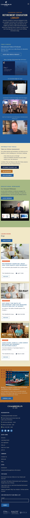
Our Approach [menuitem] (4, 443)
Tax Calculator (7, 171)
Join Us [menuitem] (3, 450)
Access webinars (7, 198)
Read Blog (5, 276)
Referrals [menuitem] (3, 459)
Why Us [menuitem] (3, 445)
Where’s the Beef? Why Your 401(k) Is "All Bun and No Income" (14, 490)
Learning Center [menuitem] (5, 440)
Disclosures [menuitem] (4, 468)
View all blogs (7, 240)
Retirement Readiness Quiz (10, 167)
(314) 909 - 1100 (10, 425)
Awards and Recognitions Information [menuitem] (10, 470)
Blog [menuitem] (2, 462)
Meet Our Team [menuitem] (5, 447)
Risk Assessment (7, 175)
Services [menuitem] (3, 438)
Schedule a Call (7, 398)
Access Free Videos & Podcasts (11, 54)
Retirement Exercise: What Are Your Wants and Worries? (13, 478)
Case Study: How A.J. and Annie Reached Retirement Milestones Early (14, 486)
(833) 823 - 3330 (11, 422)
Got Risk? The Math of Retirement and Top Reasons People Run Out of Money (14, 482)
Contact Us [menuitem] (4, 457)
